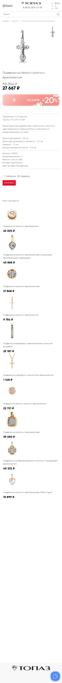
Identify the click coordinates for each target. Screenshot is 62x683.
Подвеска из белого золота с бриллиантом (38, 21)
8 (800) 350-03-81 (32, 7)
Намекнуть (25, 176)
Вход (57, 3)
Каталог (15, 21)
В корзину (9, 183)
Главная (6, 21)
